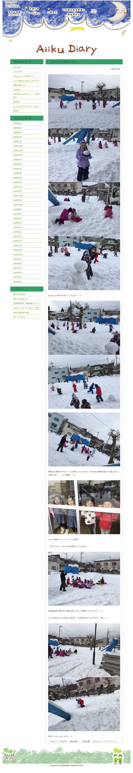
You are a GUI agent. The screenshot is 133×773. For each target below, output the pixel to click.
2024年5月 (17, 227)
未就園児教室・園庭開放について (26, 303)
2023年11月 (18, 250)
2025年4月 (17, 182)
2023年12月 (18, 245)
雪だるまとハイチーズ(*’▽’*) (104, 741)
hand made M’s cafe (21, 312)
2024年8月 (17, 214)
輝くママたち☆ (19, 317)
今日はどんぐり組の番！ (58, 741)
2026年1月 (17, 142)
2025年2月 (17, 191)
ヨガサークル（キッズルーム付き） (27, 308)
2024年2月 (17, 241)
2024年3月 (17, 236)
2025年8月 (17, 164)
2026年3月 (17, 132)
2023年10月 (18, 255)
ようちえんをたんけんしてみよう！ (27, 106)
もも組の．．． (19, 90)
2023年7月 (17, 268)
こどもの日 (17, 71)
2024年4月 (17, 232)
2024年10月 (18, 205)
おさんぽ (16, 67)
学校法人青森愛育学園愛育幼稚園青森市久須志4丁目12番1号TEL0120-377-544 (12, 4)
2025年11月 (18, 151)
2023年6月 (17, 273)
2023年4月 (17, 282)
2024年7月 (17, 218)
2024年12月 (18, 196)
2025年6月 (17, 173)
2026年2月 (17, 137)
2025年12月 (18, 146)
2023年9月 (17, 259)
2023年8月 (17, 264)
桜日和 (16, 111)
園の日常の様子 (19, 294)
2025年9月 (17, 160)
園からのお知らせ (20, 299)
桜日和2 (16, 102)
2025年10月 (18, 155)
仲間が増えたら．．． (22, 85)
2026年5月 (17, 123)
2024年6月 (17, 223)
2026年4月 (17, 128)
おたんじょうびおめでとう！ (24, 76)
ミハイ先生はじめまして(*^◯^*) (25, 81)
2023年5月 (17, 277)
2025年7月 (17, 169)
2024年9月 (17, 209)
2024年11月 (18, 200)
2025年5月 (17, 178)
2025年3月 (17, 187)
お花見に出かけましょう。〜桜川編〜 (26, 95)
